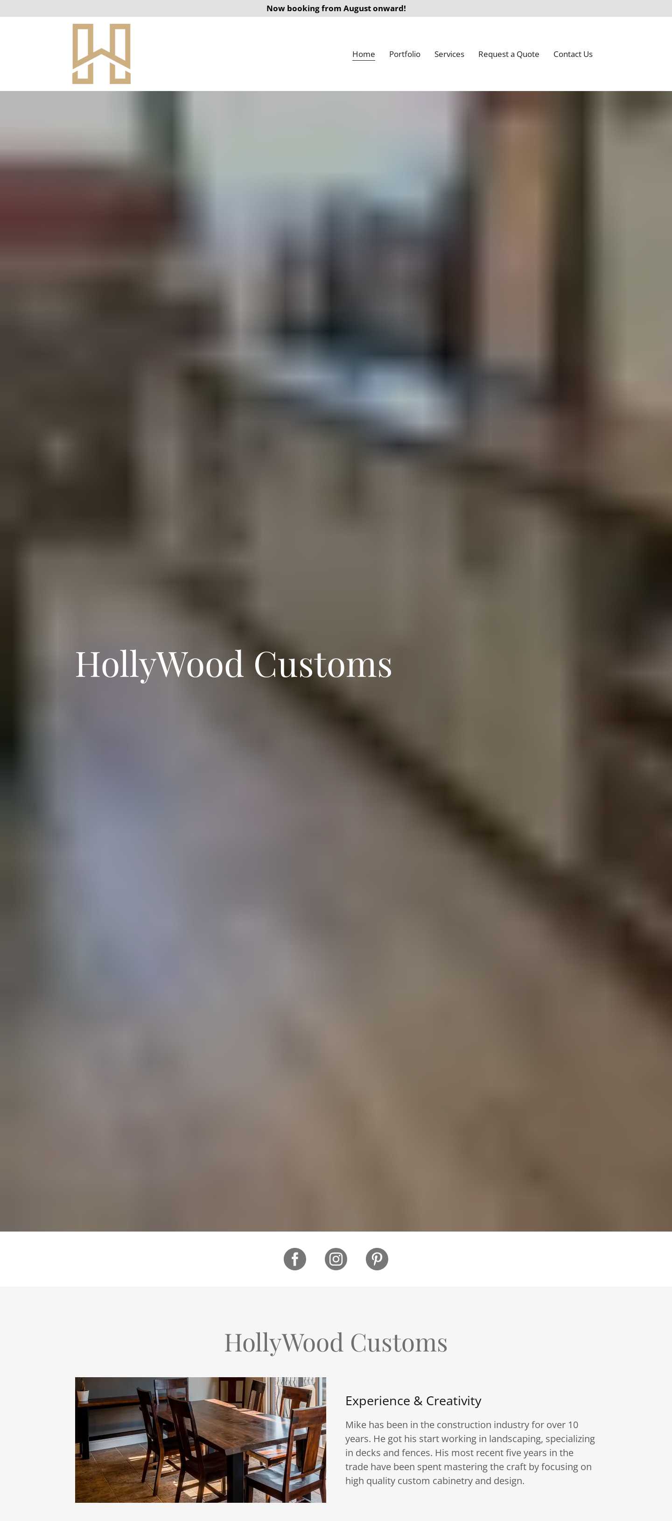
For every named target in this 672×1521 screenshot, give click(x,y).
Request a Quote (508, 54)
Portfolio (404, 54)
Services (449, 54)
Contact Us (573, 54)
